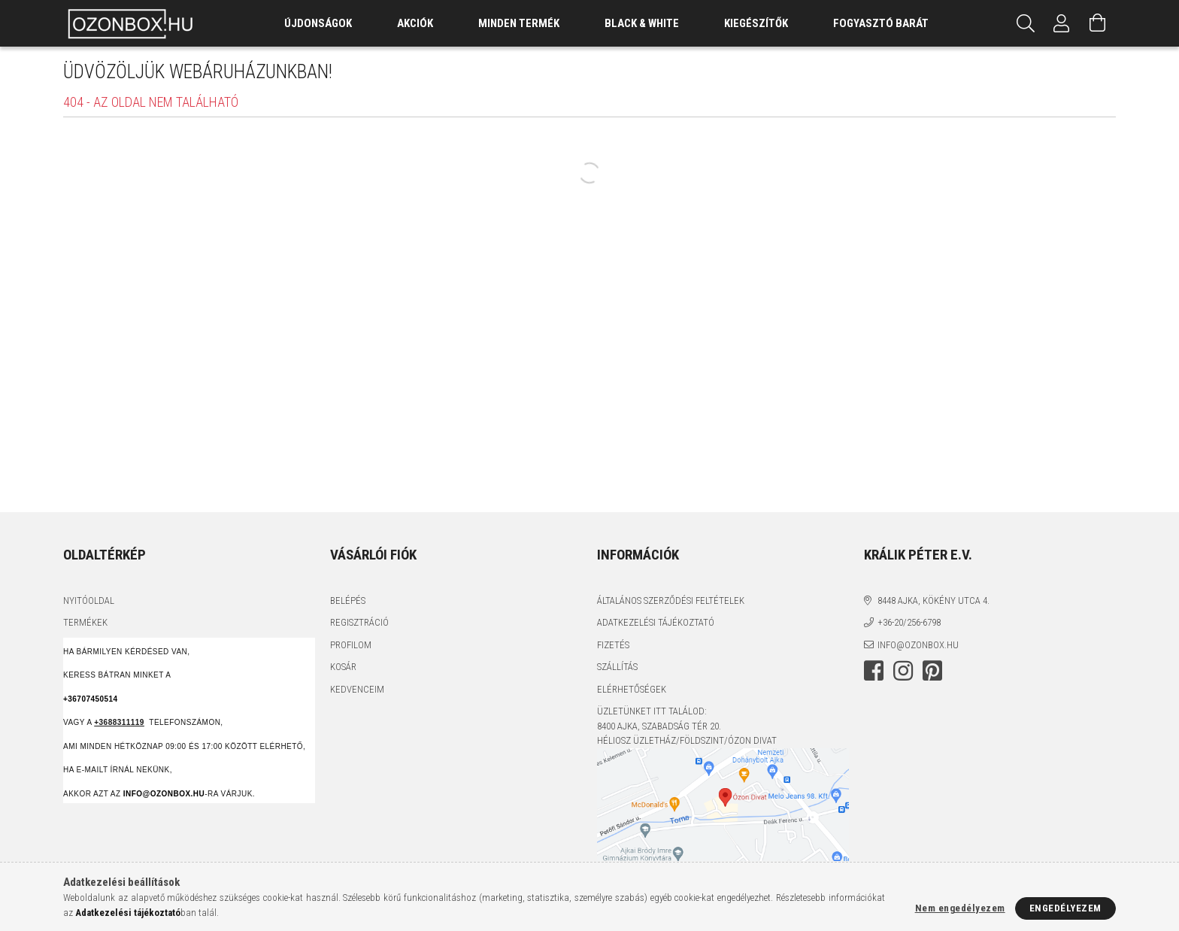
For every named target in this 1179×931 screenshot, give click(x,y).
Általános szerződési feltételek (670, 600)
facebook (873, 671)
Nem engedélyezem (960, 908)
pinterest (932, 671)
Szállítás (617, 666)
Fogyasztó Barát (881, 23)
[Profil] (1062, 23)
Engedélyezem (1065, 908)
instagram (903, 671)
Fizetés (613, 644)
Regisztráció (359, 622)
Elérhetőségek (631, 689)
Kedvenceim (357, 689)
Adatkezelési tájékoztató (655, 622)
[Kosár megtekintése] (1098, 23)
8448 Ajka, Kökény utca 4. (933, 600)
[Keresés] (1026, 23)
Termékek (85, 622)
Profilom (350, 644)
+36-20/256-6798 (909, 622)
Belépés (347, 600)
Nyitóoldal (88, 600)
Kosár (343, 666)
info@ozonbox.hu (918, 644)
